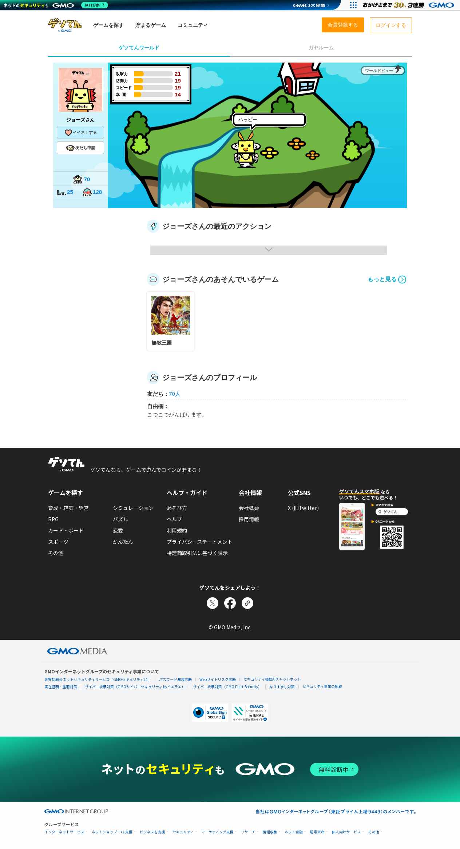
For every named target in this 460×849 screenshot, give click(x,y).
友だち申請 (80, 148)
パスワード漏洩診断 (175, 679)
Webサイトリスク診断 (217, 679)
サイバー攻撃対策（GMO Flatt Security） (227, 686)
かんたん (123, 541)
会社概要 (249, 507)
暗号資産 (317, 832)
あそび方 (177, 507)
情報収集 (270, 832)
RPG (53, 519)
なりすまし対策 (282, 686)
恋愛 (118, 530)
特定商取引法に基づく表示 (197, 553)
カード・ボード (66, 530)
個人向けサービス (346, 832)
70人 (175, 394)
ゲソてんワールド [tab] (139, 48)
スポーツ (58, 541)
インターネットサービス (64, 832)
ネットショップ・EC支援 (112, 832)
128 (92, 193)
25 (64, 193)
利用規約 (177, 530)
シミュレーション (133, 507)
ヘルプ (174, 519)
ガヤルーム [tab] (321, 48)
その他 (55, 553)
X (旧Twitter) (303, 507)
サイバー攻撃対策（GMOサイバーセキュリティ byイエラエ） (135, 686)
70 (81, 180)
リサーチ (248, 832)
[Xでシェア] (212, 603)
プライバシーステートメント (200, 541)
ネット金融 (294, 832)
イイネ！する (80, 132)
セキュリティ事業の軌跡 (322, 686)
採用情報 (249, 519)
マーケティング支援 (217, 832)
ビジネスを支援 (152, 832)
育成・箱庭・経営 (68, 507)
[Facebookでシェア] (230, 603)
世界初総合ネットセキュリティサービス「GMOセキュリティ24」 (97, 679)
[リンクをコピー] (247, 603)
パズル (120, 519)
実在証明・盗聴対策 (60, 686)
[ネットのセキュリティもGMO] (56, 5)
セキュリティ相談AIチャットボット (272, 679)
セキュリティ (183, 832)
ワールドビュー (379, 70)
